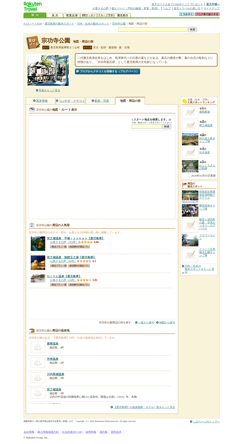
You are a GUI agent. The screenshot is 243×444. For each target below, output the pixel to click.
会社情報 (29, 431)
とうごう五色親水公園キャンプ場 (207, 252)
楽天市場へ (213, 4)
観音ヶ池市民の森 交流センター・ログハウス (207, 224)
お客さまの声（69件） (63, 261)
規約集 (104, 431)
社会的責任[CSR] (72, 431)
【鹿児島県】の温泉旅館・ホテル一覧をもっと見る (144, 407)
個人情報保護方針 (48, 431)
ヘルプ (167, 8)
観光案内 (122, 15)
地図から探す (167, 322)
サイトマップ (212, 8)
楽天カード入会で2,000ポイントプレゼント (177, 4)
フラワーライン (207, 237)
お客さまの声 (100, 8)
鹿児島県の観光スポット (59, 23)
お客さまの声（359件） (64, 242)
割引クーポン (89, 15)
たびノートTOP (33, 23)
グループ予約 (105, 15)
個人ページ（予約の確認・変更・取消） (135, 8)
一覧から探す (146, 322)
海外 (55, 15)
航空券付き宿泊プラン (79, 246)
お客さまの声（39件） (63, 280)
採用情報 (90, 431)
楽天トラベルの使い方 (187, 8)
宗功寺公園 (119, 23)
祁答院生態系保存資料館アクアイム (207, 194)
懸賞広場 (72, 15)
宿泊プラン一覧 (58, 246)
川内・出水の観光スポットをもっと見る (199, 269)
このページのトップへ (206, 421)
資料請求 (116, 431)
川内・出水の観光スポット (93, 23)
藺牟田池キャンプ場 (207, 207)
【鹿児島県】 (76, 238)
